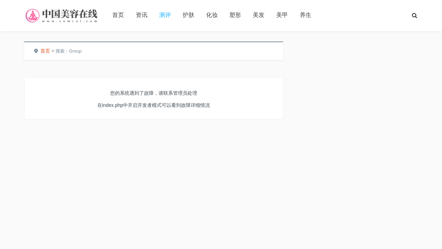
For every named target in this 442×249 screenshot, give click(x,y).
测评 (165, 15)
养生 (305, 15)
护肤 (188, 15)
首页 (118, 15)
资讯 (141, 15)
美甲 (282, 15)
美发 (259, 15)
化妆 (212, 15)
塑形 (235, 15)
